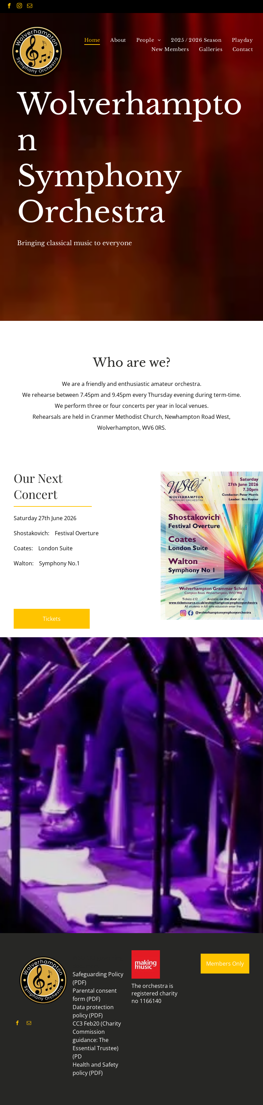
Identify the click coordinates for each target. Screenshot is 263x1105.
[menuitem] (92, 40)
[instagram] (19, 6)
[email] (30, 6)
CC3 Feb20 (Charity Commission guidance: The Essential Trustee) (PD (97, 1040)
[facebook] (9, 6)
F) (84, 1056)
